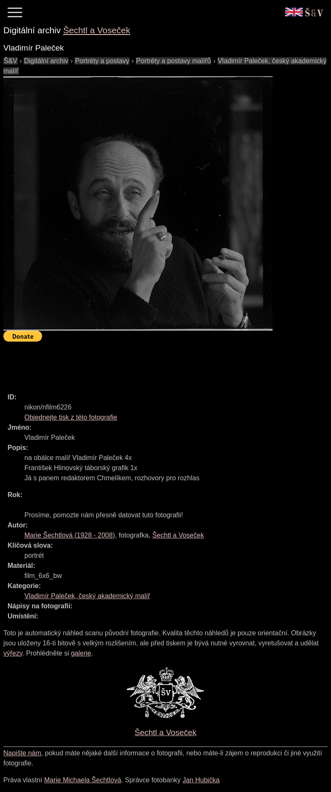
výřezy (12, 653)
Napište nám (22, 753)
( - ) (69, 535)
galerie (81, 653)
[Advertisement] (156, 364)
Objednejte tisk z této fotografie (70, 417)
